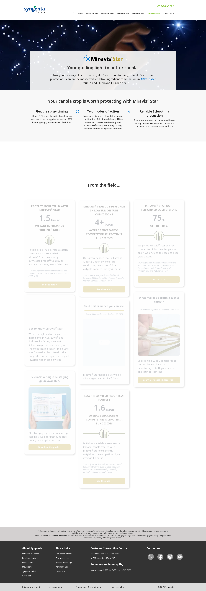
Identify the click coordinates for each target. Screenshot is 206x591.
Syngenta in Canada (30, 553)
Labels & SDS (61, 571)
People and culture (30, 558)
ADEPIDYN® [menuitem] (168, 13)
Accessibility (118, 587)
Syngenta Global (29, 571)
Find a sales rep (62, 558)
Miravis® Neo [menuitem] (138, 13)
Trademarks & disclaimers (88, 587)
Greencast (26, 575)
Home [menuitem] (80, 13)
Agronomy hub (62, 567)
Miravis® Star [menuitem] (154, 13)
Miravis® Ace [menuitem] (92, 13)
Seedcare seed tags (64, 562)
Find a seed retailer (63, 553)
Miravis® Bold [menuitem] (107, 13)
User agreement (55, 587)
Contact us (153, 548)
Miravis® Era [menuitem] (123, 13)
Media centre (27, 562)
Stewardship (27, 567)
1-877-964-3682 (164, 6)
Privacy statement (31, 587)
